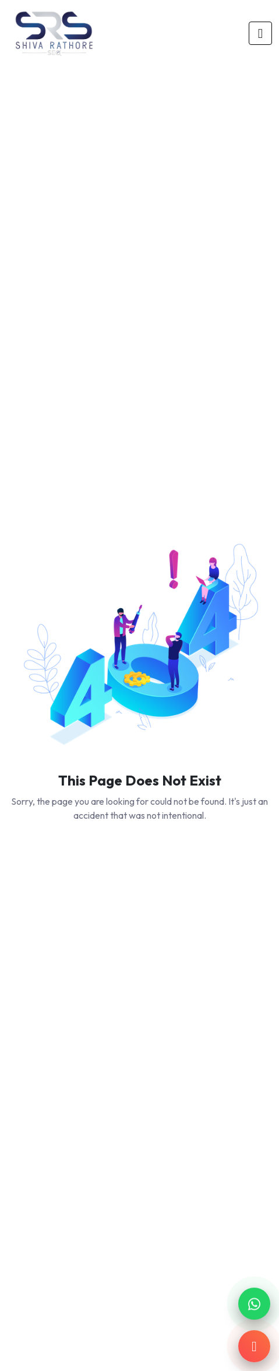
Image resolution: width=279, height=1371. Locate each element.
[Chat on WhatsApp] (254, 1304)
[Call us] (254, 1346)
